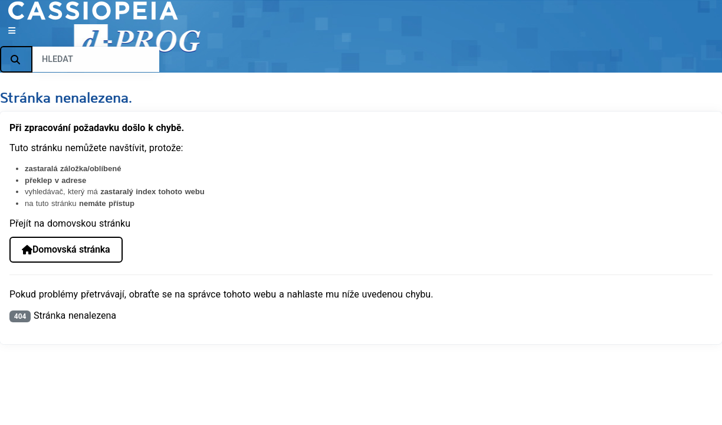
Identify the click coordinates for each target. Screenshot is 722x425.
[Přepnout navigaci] (12, 31)
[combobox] (96, 59)
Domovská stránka (66, 249)
